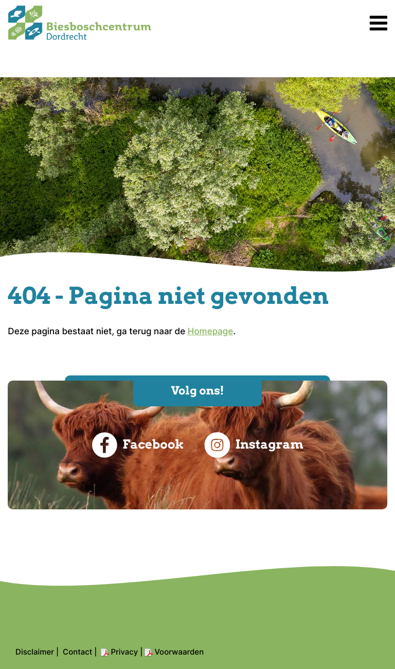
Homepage (211, 332)
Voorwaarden (179, 652)
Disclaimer (34, 652)
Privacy (124, 652)
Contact (77, 652)
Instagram (253, 445)
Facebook (138, 445)
